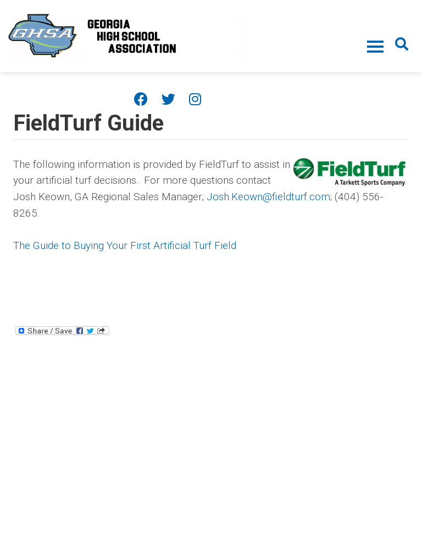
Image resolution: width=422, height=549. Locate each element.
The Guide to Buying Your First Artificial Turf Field (124, 245)
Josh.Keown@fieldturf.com (268, 196)
